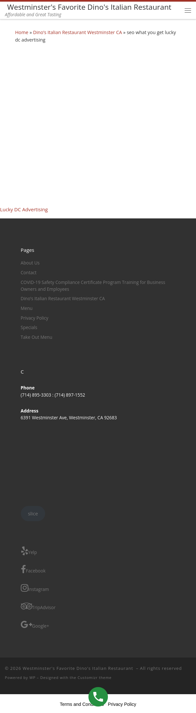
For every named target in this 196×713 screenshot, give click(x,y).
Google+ (35, 624)
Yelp (29, 551)
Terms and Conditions (82, 704)
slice (33, 513)
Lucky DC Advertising (24, 209)
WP (32, 677)
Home (22, 32)
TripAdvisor (38, 606)
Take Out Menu (36, 337)
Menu (27, 308)
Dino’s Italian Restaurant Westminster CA (77, 32)
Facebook (33, 569)
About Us (30, 263)
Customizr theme (95, 677)
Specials (29, 327)
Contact (29, 272)
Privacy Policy (34, 318)
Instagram (35, 588)
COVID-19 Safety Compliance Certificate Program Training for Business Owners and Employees (93, 285)
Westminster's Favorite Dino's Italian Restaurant (79, 668)
